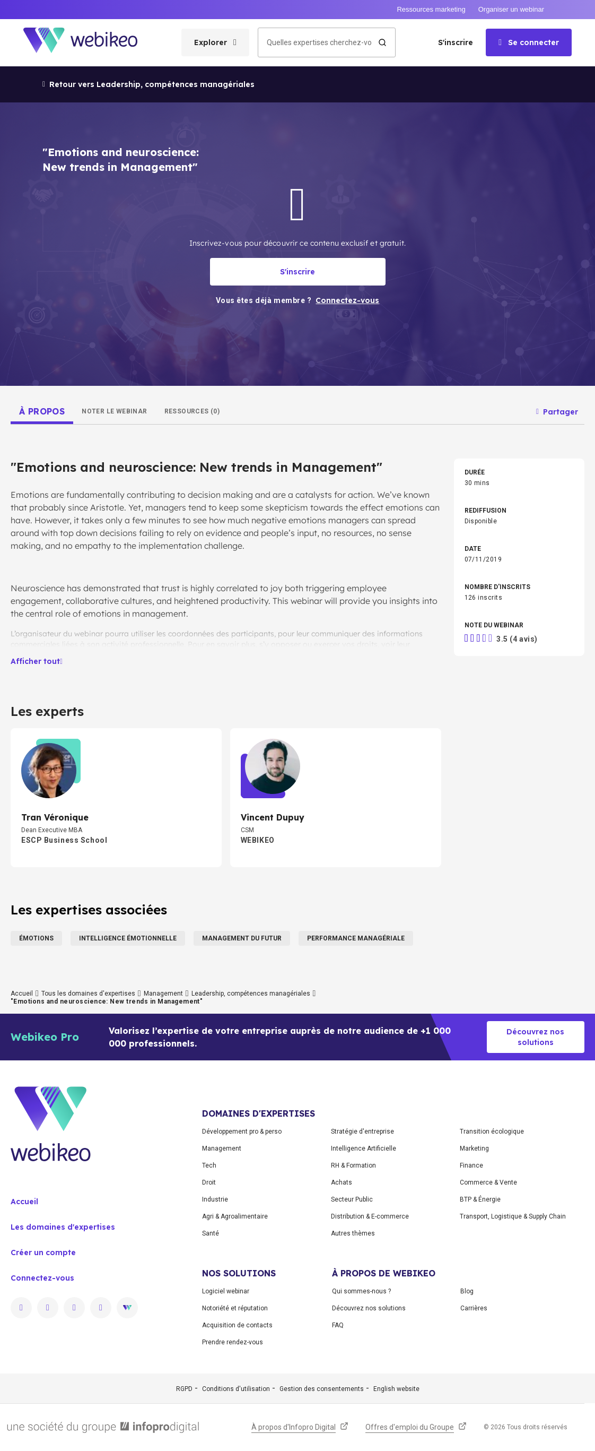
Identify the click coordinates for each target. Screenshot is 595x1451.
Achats (341, 1182)
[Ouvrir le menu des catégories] (215, 42)
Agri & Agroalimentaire (235, 1216)
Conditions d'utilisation (236, 1389)
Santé (210, 1233)
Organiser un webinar (511, 9)
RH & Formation (353, 1165)
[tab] (42, 411)
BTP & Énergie (480, 1199)
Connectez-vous (42, 1278)
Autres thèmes (353, 1233)
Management (163, 993)
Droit (209, 1182)
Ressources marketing (431, 9)
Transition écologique (492, 1131)
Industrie (215, 1199)
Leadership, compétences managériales (250, 993)
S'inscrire (455, 42)
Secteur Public (352, 1199)
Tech (209, 1165)
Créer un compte (43, 1252)
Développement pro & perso (242, 1131)
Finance (471, 1165)
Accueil (22, 993)
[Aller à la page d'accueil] (89, 43)
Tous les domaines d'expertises (88, 993)
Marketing (474, 1148)
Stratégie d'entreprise (362, 1131)
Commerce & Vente (488, 1182)
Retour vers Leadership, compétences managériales (148, 84)
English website (396, 1389)
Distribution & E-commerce (370, 1216)
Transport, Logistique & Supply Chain (513, 1216)
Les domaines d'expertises (63, 1227)
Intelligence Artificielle (363, 1148)
